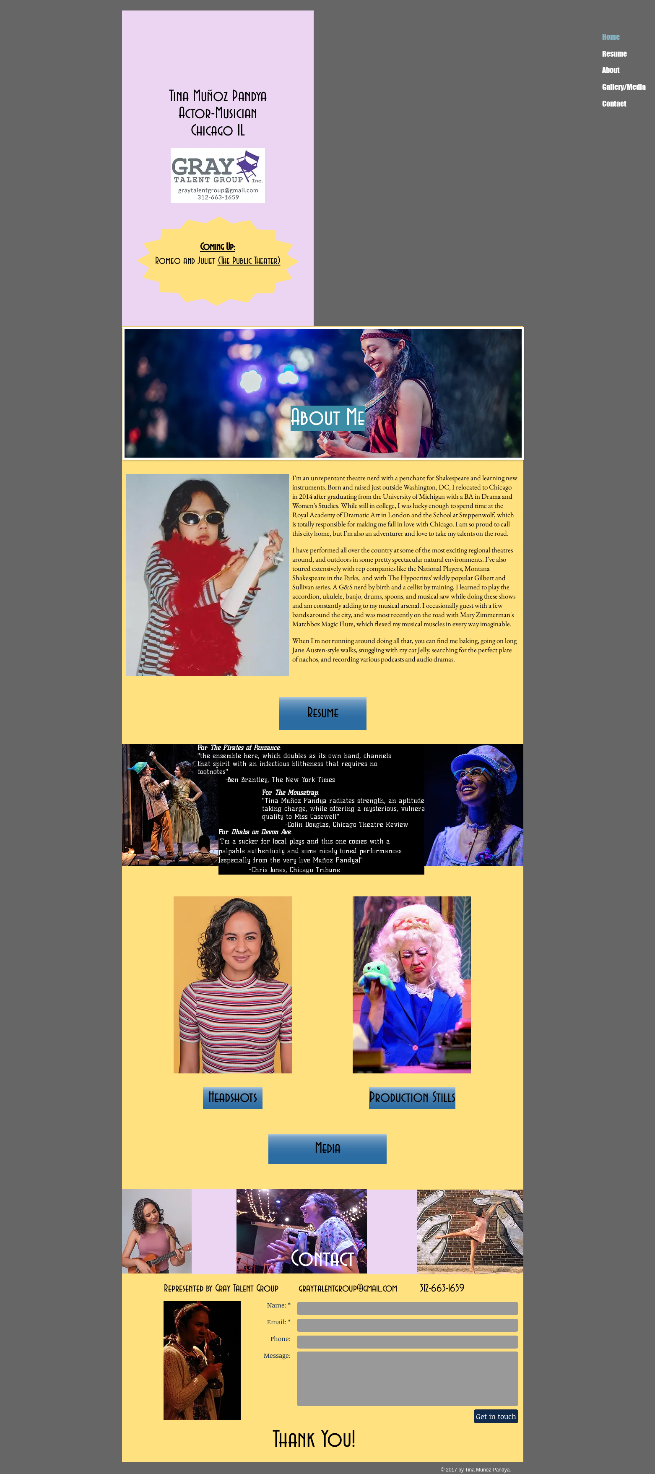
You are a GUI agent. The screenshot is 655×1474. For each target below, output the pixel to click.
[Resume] (322, 713)
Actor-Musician (218, 113)
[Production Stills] (412, 1098)
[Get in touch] (496, 1416)
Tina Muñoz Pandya (218, 96)
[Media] (327, 1149)
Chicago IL (218, 131)
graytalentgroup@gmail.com (348, 1288)
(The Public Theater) (249, 260)
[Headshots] (233, 1098)
